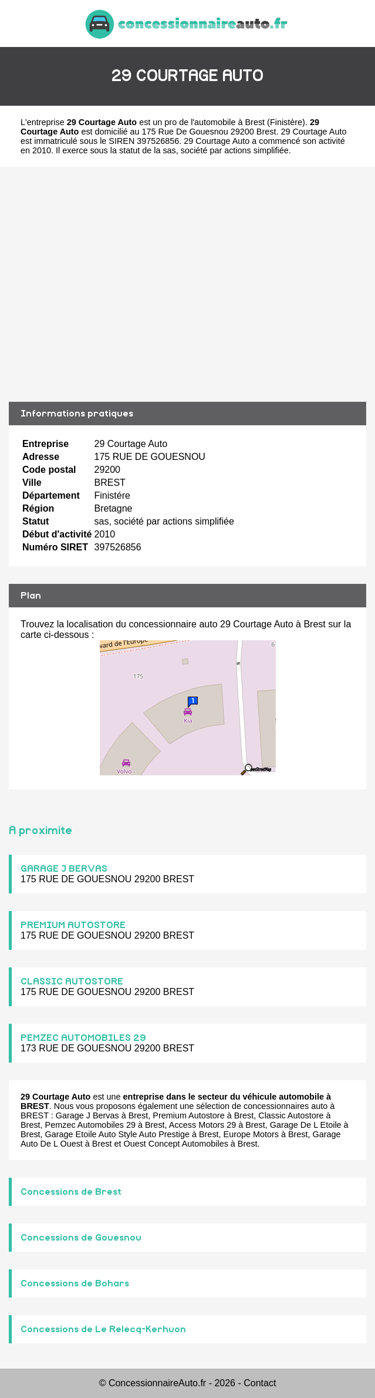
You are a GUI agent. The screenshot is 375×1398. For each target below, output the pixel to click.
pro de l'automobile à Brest (214, 122)
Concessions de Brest (71, 1192)
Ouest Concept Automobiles (175, 1143)
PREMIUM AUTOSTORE (73, 925)
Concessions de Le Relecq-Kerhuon (103, 1329)
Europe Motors (251, 1134)
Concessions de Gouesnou (81, 1237)
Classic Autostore (290, 1115)
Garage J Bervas (87, 1115)
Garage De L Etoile (306, 1125)
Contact (260, 1383)
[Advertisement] (187, 284)
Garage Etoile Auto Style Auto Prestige (117, 1134)
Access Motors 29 (202, 1125)
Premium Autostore (188, 1115)
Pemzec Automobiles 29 (90, 1125)
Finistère (286, 122)
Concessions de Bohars (75, 1283)
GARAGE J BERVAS (64, 868)
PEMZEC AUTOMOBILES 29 (83, 1038)
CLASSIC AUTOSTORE (72, 981)
